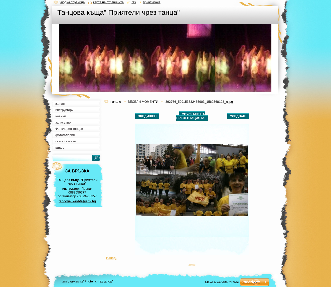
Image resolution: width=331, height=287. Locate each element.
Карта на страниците (108, 2)
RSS (133, 2)
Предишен (147, 116)
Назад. (111, 258)
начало (115, 102)
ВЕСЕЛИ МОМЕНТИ (143, 102)
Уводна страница (72, 2)
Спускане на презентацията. (190, 116)
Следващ (238, 116)
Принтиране (151, 2)
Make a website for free (222, 282)
